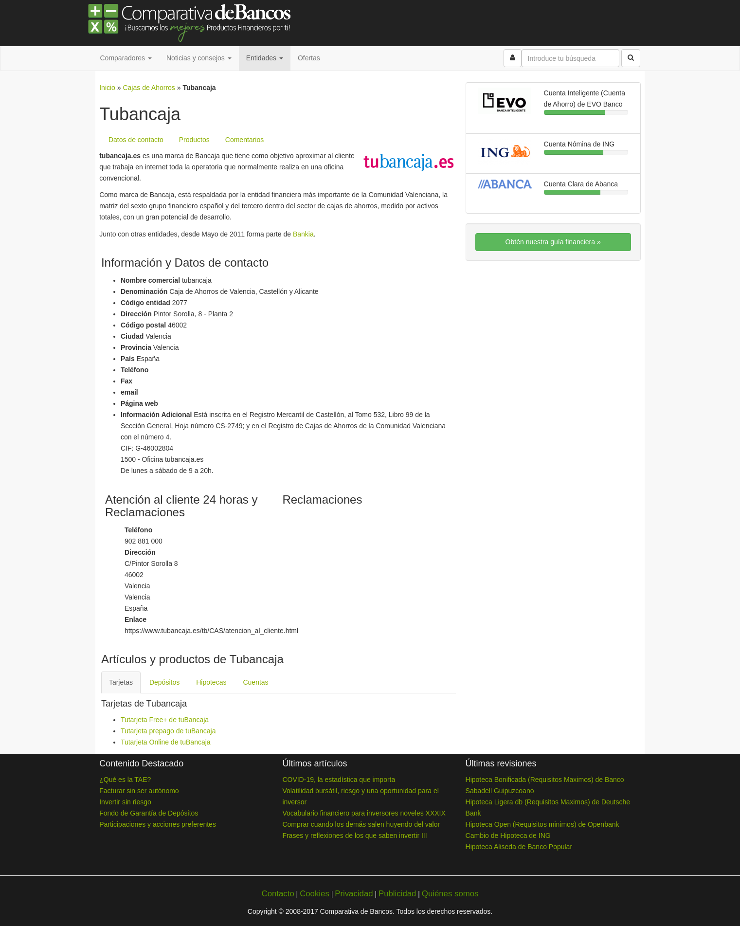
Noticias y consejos (199, 58)
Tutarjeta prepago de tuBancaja (168, 731)
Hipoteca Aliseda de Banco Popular (519, 847)
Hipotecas (211, 682)
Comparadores (126, 58)
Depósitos (164, 682)
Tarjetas (121, 682)
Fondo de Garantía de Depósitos (148, 813)
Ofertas (309, 58)
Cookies (314, 893)
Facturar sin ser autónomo (139, 791)
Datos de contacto (135, 140)
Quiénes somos (450, 893)
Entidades (264, 58)
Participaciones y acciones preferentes (157, 824)
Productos (194, 140)
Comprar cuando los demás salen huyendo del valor (361, 824)
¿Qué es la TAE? (125, 779)
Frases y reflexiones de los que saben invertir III (354, 835)
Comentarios (244, 140)
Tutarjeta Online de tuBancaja (166, 742)
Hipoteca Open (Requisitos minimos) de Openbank (542, 824)
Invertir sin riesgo (125, 802)
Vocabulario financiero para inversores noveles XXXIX (363, 813)
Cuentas (255, 682)
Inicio (107, 87)
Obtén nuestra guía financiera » (553, 242)
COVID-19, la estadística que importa (338, 779)
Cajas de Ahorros (149, 87)
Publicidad (397, 893)
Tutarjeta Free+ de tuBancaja (165, 720)
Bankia (303, 234)
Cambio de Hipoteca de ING (508, 835)
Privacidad (354, 893)
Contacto (278, 893)
